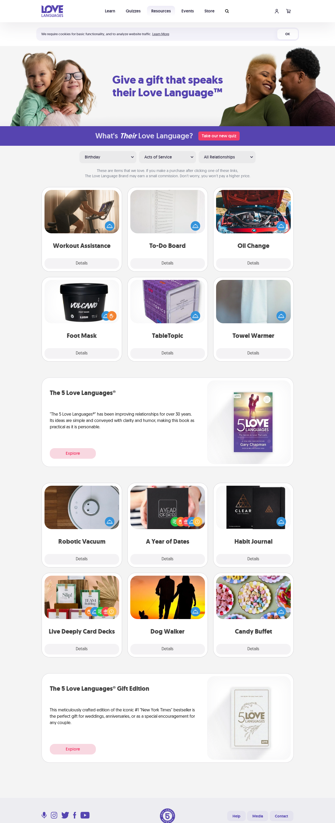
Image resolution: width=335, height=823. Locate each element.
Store (209, 11)
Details (82, 263)
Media (257, 816)
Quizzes (133, 11)
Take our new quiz (219, 136)
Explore (73, 453)
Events (187, 11)
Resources (161, 11)
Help (236, 816)
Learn (110, 11)
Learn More (160, 34)
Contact (281, 816)
